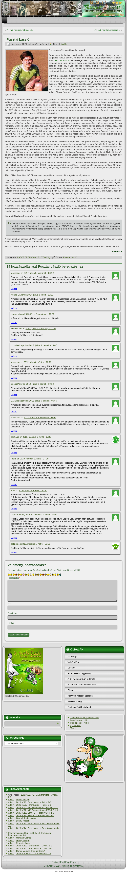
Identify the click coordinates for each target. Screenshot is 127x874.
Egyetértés (70, 862)
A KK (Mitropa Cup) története (81, 679)
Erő (62, 862)
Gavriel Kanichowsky (26, 818)
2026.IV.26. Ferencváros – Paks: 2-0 (33, 802)
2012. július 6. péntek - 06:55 (43, 401)
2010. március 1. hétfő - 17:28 (34, 458)
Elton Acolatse (23, 843)
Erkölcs (55, 862)
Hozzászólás (14, 578)
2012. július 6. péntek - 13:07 (43, 345)
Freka (13, 458)
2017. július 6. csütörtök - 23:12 (39, 273)
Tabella (73, 728)
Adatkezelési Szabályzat (79, 707)
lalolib (63, 44)
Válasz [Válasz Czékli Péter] (14, 395)
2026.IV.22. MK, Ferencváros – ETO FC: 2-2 (37, 807)
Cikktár (70, 690)
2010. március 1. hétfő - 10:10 (35, 544)
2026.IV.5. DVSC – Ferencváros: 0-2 (33, 853)
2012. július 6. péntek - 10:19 (37, 362)
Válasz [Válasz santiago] (14, 453)
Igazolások (75, 725)
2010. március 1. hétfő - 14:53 (43, 514)
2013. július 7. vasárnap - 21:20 (41, 328)
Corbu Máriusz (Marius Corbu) (30, 851)
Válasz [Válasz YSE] (14, 508)
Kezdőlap (71, 656)
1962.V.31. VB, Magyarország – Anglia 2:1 (32, 796)
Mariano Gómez (23, 838)
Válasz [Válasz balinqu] (14, 552)
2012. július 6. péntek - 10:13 (40, 384)
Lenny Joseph (22, 799)
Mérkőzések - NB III (79, 723)
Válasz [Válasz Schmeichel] (14, 339)
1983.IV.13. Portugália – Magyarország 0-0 (30, 834)
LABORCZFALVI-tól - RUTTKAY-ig (33, 257)
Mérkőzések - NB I (79, 720)
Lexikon (71, 667)
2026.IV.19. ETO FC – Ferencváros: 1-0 (35, 813)
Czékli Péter (16, 384)
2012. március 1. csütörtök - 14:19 (40, 417)
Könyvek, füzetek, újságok (79, 696)
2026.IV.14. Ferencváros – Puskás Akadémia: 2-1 (34, 824)
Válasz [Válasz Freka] (14, 484)
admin (11, 799)
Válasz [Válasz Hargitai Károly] (14, 538)
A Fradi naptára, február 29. (20, 30)
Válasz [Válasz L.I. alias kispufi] (14, 356)
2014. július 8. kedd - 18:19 (40, 295)
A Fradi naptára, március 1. (107, 30)
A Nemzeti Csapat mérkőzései (81, 684)
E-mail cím (13, 613)
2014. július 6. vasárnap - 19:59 (39, 314)
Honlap (11, 623)
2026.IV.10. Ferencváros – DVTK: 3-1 (34, 845)
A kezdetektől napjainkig (78, 673)
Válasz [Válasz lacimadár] (14, 289)
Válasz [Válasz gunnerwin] (14, 322)
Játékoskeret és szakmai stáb (84, 717)
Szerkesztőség (74, 701)
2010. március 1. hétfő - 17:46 (37, 437)
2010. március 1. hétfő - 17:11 (33, 490)
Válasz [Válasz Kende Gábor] (14, 308)
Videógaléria (73, 662)
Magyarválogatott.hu (18, 833)
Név (10, 603)
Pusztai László (62, 60)
